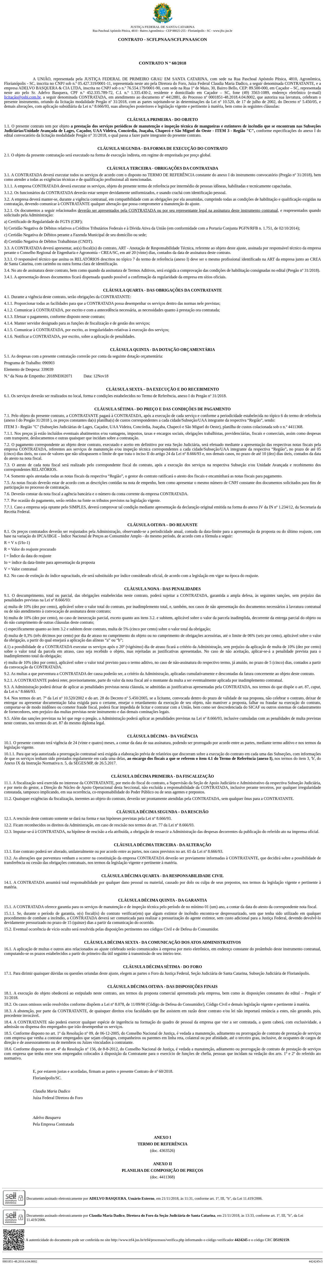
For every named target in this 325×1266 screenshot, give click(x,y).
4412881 (173, 97)
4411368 (166, 1177)
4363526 (166, 1150)
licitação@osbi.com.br (22, 97)
